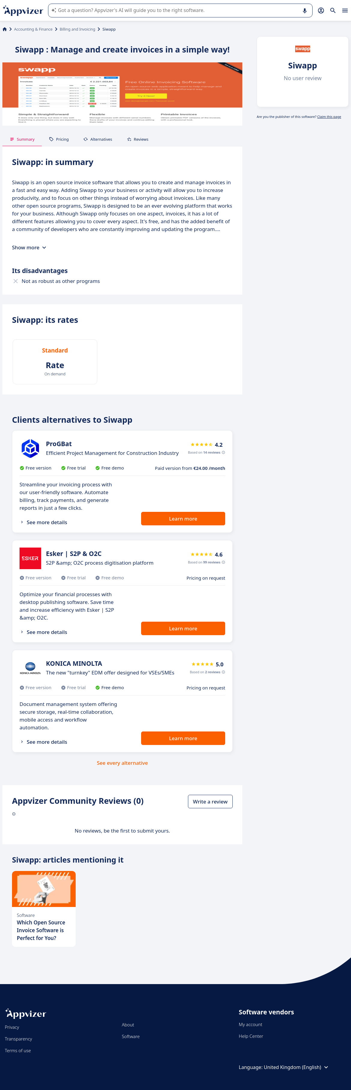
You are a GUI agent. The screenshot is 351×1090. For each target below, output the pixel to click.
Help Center (251, 1036)
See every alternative (122, 763)
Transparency (18, 1039)
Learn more (183, 518)
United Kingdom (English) (297, 1067)
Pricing (59, 139)
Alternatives (97, 139)
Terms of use (18, 1050)
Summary (22, 139)
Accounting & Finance (33, 29)
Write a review (210, 801)
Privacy (12, 1027)
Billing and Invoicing (77, 29)
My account (250, 1024)
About (128, 1025)
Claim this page (329, 116)
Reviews (138, 139)
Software (131, 1036)
